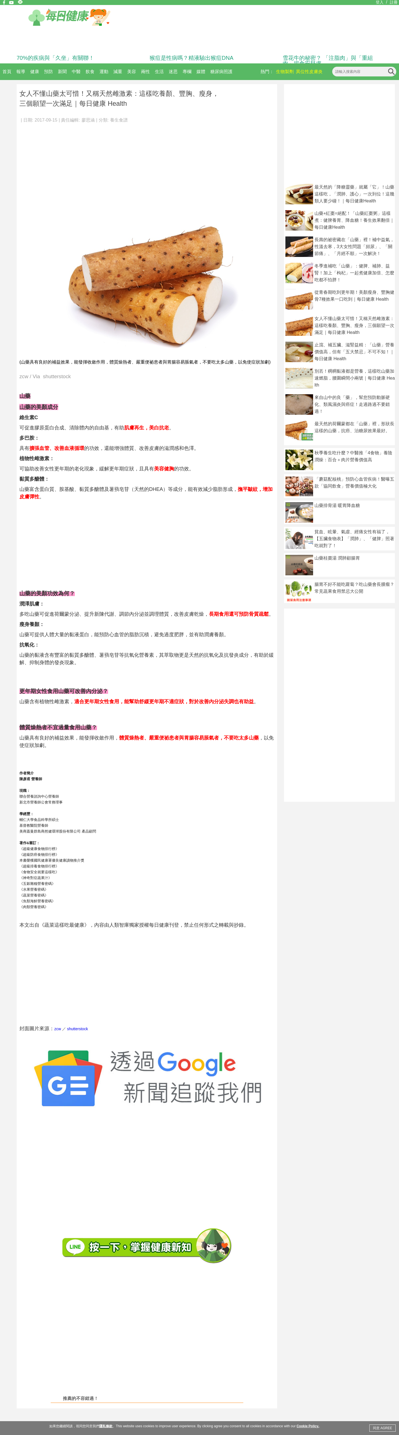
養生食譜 (119, 120)
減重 (117, 71)
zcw (57, 1029)
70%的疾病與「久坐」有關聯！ (55, 58)
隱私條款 (105, 1426)
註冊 (394, 2)
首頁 (6, 71)
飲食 (90, 71)
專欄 (187, 71)
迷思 (173, 71)
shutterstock (77, 1029)
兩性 (145, 71)
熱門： (267, 71)
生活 (159, 71)
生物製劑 (285, 71)
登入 (379, 2)
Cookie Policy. (307, 1426)
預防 (48, 71)
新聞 (62, 71)
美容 (131, 71)
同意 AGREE (382, 1428)
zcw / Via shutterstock (45, 376)
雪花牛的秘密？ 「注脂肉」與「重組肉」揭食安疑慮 (328, 60)
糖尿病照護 (221, 71)
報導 (20, 71)
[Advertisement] (146, 169)
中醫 (76, 71)
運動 (103, 71)
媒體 (200, 71)
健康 (34, 71)
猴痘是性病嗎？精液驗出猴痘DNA (191, 58)
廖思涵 (88, 120)
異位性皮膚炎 (309, 71)
